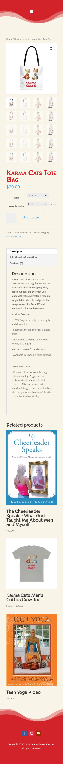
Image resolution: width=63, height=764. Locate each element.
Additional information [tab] (23, 257)
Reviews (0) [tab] (16, 263)
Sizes (16, 197)
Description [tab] (17, 251)
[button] (51, 49)
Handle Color (16, 206)
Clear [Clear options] (53, 204)
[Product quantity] (11, 218)
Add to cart (32, 217)
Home (9, 39)
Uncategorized (21, 39)
